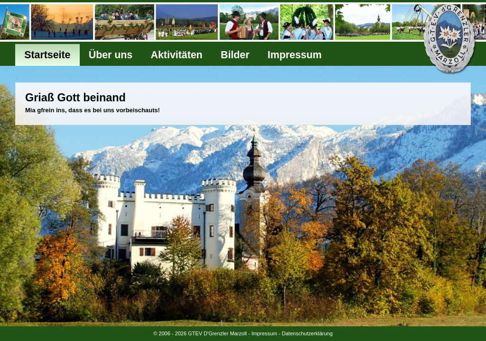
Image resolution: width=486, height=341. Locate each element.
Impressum (295, 55)
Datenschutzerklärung (307, 333)
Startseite (47, 55)
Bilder (235, 55)
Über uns (110, 55)
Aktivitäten (177, 55)
